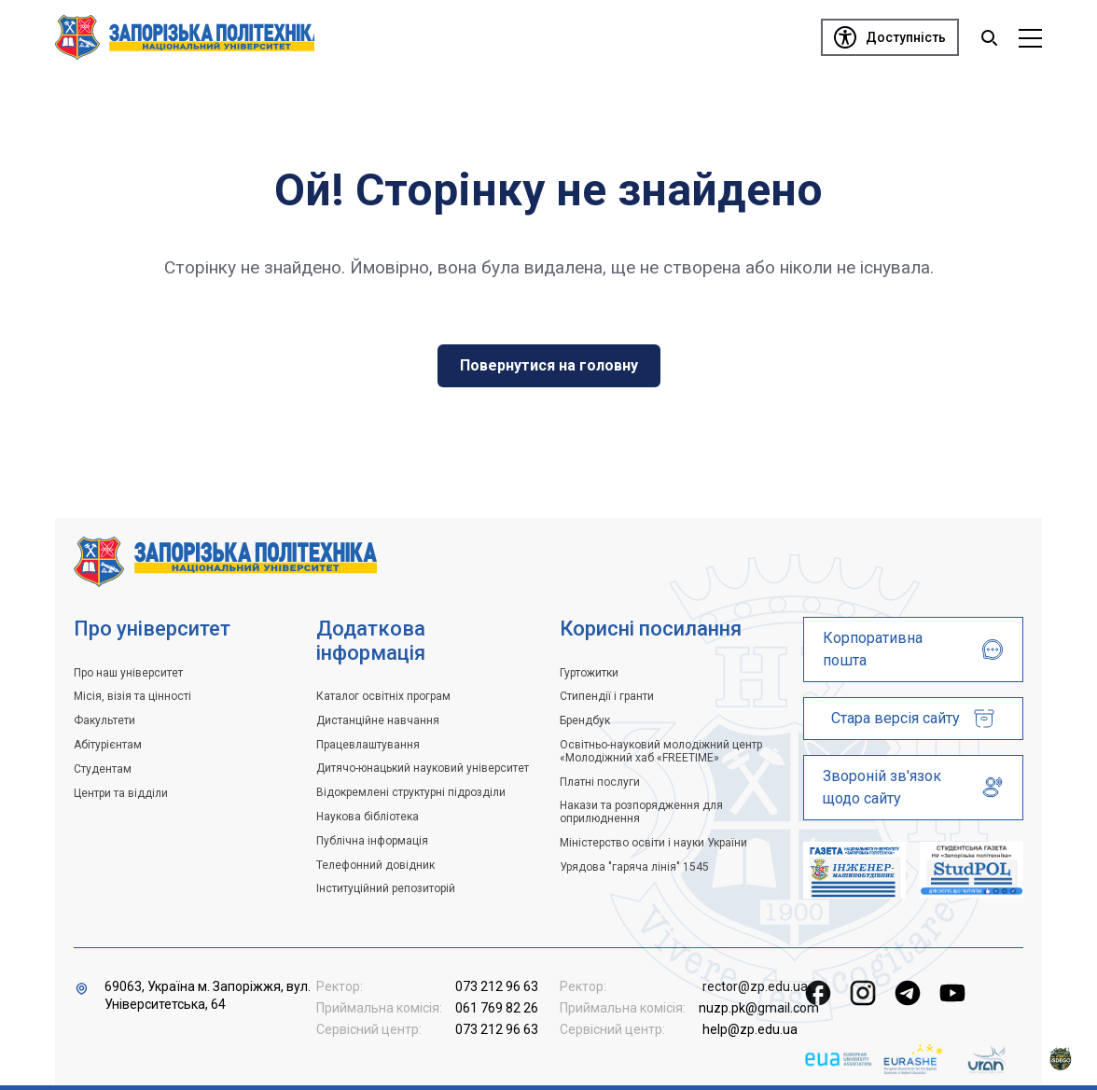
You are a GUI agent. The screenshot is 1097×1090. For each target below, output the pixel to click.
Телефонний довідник (375, 865)
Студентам (103, 769)
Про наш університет (128, 672)
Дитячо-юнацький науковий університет (422, 768)
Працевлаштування (368, 744)
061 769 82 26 (496, 1007)
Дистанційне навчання (377, 720)
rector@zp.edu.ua (755, 986)
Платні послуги (600, 782)
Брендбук (585, 720)
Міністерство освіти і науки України (653, 842)
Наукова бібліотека (367, 816)
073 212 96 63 (496, 986)
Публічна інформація (372, 840)
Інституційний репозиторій (385, 888)
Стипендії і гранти (607, 696)
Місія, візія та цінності (132, 696)
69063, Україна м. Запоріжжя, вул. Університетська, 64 (207, 996)
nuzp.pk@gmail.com (759, 1007)
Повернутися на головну (549, 365)
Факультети (104, 720)
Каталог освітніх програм (383, 696)
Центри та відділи (121, 793)
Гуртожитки (589, 672)
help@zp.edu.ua (750, 1029)
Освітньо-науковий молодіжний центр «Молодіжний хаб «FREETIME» (661, 751)
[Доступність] (890, 37)
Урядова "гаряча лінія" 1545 (634, 866)
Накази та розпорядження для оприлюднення (641, 812)
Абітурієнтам (108, 744)
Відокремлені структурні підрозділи (411, 792)
